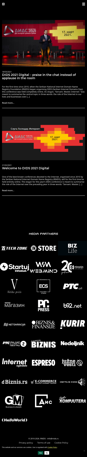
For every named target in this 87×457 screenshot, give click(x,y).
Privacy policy (26, 443)
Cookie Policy (61, 443)
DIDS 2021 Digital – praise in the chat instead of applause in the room (39, 76)
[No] (84, 451)
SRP (75, 4)
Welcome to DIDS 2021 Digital (25, 168)
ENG (72, 5)
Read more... (8, 102)
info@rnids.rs (53, 438)
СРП (71, 4)
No (47, 453)
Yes (40, 453)
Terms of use (43, 443)
